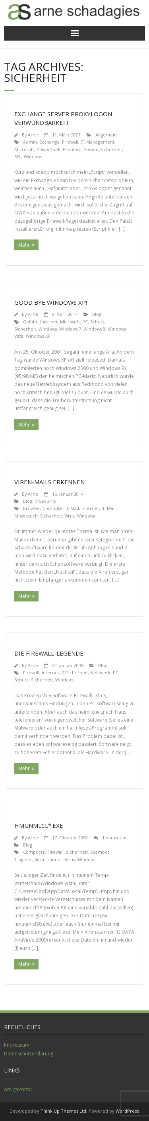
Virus (69, 516)
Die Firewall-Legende (48, 653)
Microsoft (24, 149)
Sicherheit (111, 149)
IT (82, 142)
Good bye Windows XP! (50, 302)
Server (91, 149)
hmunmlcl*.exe (38, 825)
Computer (53, 508)
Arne (33, 135)
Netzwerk (100, 672)
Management (100, 142)
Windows (33, 157)
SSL (17, 157)
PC (85, 322)
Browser (31, 508)
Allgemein (106, 135)
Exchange (49, 142)
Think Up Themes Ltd (63, 1111)
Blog (96, 314)
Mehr (24, 244)
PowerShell (48, 149)
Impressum (16, 1044)
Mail (111, 508)
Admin (30, 142)
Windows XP (38, 336)
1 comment (114, 838)
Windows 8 (94, 329)
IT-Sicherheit (75, 672)
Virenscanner (48, 859)
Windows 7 (70, 329)
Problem (72, 149)
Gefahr (30, 322)
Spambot (99, 852)
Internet (49, 322)
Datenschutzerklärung (28, 1053)
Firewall (70, 142)
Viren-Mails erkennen (49, 482)
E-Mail (73, 508)
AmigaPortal (18, 1089)
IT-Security (45, 501)
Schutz (97, 322)
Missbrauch (26, 516)
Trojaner (23, 859)
